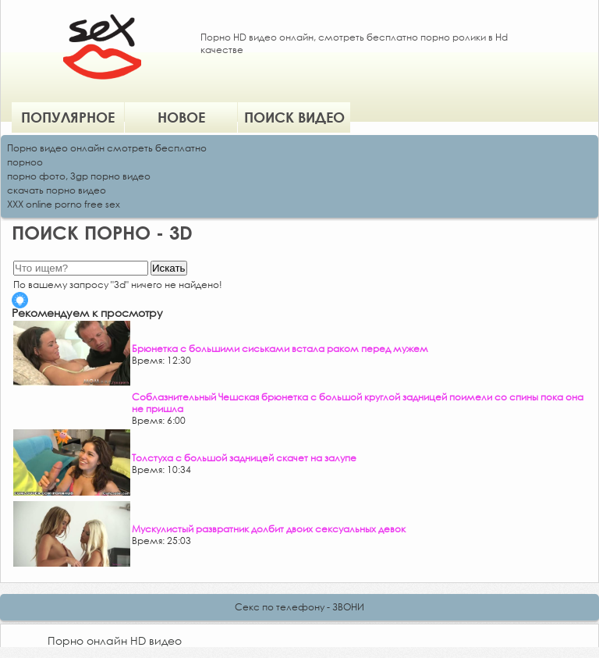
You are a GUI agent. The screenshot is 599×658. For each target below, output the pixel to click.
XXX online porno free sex (63, 204)
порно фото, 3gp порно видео (79, 176)
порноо (25, 162)
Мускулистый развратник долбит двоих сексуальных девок (269, 529)
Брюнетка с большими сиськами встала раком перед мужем (280, 348)
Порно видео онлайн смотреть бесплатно (107, 148)
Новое (181, 117)
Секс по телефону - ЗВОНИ (299, 607)
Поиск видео (294, 117)
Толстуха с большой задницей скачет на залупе (244, 458)
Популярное (68, 117)
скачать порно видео (56, 190)
